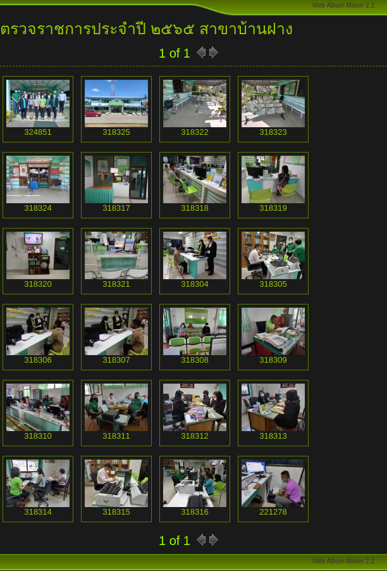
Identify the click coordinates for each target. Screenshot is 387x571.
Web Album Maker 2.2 (343, 5)
